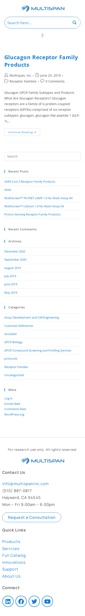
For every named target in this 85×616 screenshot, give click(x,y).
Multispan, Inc (20, 75)
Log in (8, 398)
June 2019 (10, 284)
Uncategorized (14, 375)
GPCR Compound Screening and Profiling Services (37, 350)
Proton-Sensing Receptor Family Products (32, 214)
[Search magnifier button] (74, 22)
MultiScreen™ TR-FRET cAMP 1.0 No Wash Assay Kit (38, 198)
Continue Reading (24, 131)
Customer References (18, 326)
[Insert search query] (42, 156)
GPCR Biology (13, 342)
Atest (7, 190)
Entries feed (12, 404)
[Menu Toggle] (42, 35)
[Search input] (37, 22)
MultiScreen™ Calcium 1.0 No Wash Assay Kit (34, 206)
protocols (10, 358)
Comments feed (15, 409)
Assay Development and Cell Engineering (31, 317)
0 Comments (55, 81)
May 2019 (10, 292)
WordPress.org (14, 414)
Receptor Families (23, 81)
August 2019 (12, 268)
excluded (10, 334)
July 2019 (10, 276)
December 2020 (14, 251)
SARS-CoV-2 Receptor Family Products (29, 181)
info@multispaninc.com (25, 483)
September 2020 (15, 259)
